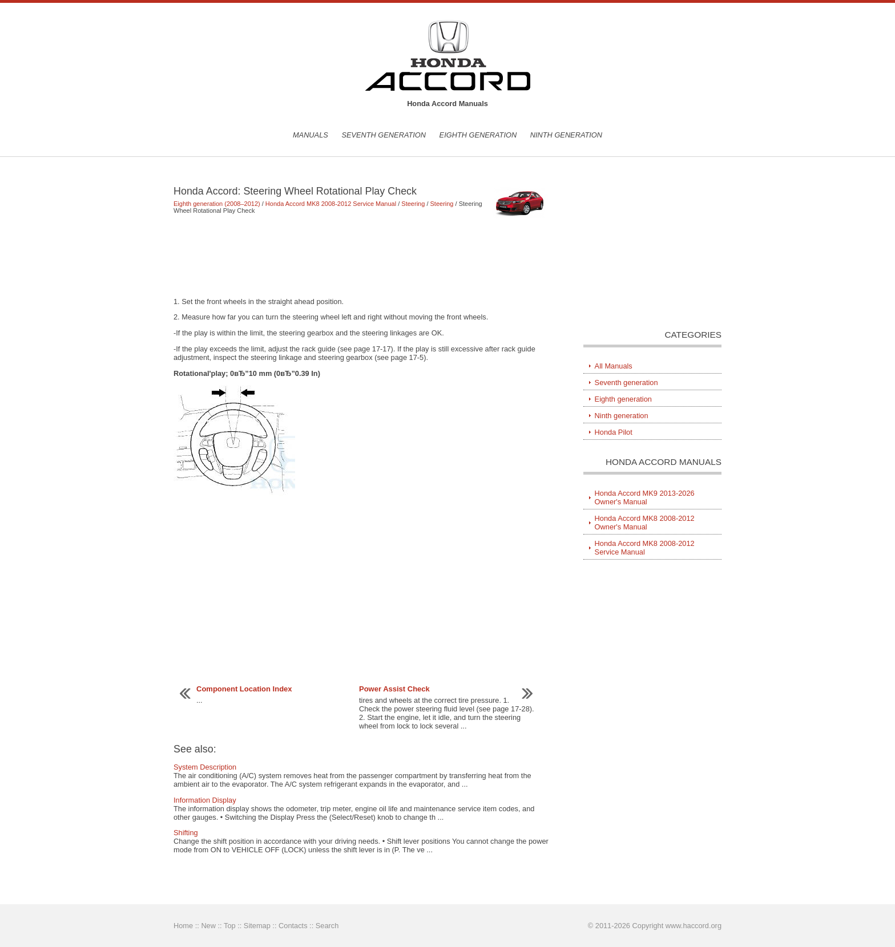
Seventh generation (383, 135)
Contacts (293, 925)
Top (230, 925)
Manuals (310, 135)
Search (327, 925)
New (208, 925)
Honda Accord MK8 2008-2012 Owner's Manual (645, 522)
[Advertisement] (362, 255)
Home (183, 925)
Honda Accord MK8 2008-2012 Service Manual (330, 203)
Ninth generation (566, 135)
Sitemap (257, 925)
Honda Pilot (613, 432)
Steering (413, 203)
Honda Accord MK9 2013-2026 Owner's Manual (645, 497)
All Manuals (613, 366)
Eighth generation (478, 135)
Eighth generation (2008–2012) (217, 203)
